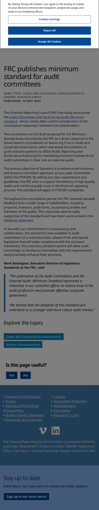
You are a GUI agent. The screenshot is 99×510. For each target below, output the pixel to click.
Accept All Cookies (49, 39)
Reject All (49, 28)
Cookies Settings (49, 16)
